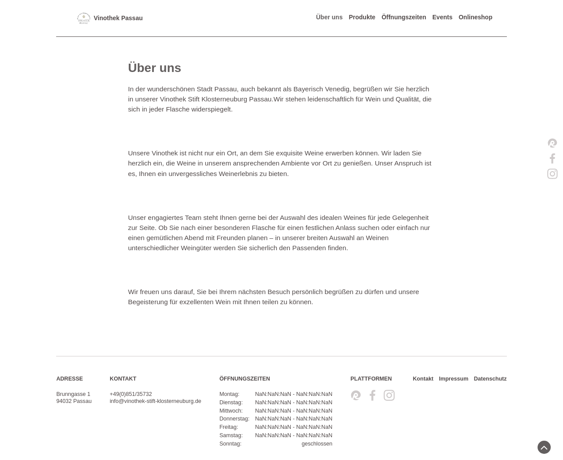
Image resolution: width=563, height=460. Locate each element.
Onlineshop (475, 17)
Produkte (362, 17)
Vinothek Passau (110, 18)
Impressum (453, 379)
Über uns (329, 17)
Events (442, 17)
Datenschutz (490, 379)
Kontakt (423, 379)
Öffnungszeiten (403, 17)
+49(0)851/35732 (131, 394)
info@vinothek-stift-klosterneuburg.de (155, 401)
